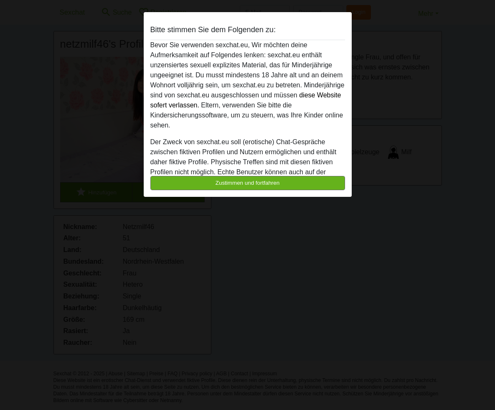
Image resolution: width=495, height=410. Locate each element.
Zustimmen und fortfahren (248, 183)
